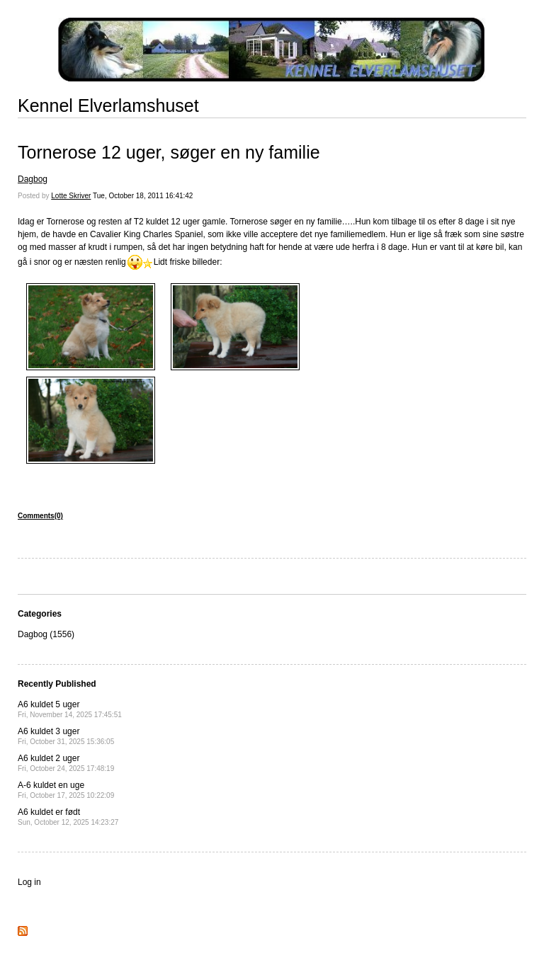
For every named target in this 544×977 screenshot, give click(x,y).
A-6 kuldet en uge (66, 789)
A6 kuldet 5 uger (70, 709)
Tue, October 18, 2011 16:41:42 (143, 196)
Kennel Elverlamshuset (108, 105)
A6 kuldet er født (68, 816)
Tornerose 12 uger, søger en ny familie (169, 152)
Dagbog (32, 179)
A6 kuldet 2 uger (66, 762)
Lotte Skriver (71, 196)
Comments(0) (40, 516)
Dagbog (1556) (46, 634)
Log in (29, 882)
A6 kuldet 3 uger (66, 735)
